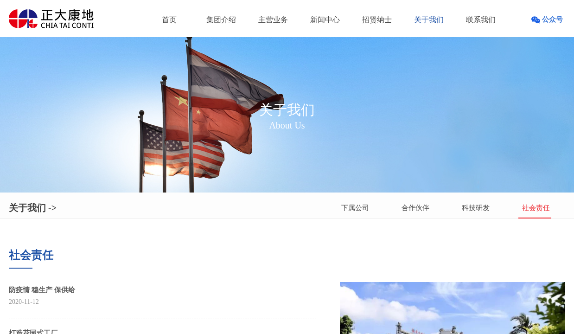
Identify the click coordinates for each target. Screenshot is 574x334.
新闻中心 (325, 20)
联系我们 (481, 20)
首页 (169, 20)
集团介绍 (221, 20)
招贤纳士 (377, 20)
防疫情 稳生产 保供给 (42, 290)
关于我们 (429, 20)
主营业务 (273, 20)
